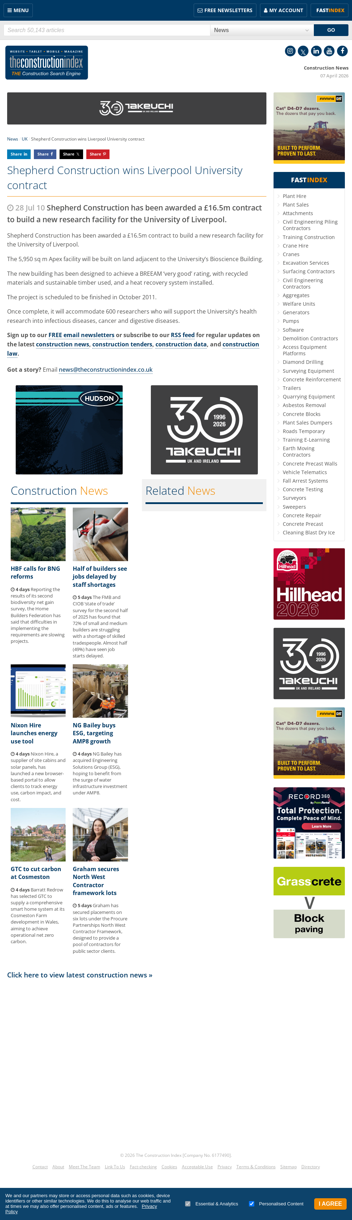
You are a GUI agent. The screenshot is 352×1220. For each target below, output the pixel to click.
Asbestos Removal (304, 405)
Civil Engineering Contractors (303, 283)
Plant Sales (296, 204)
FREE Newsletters (228, 10)
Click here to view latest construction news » (80, 974)
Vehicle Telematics (305, 472)
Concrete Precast (303, 523)
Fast (330, 10)
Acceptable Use (197, 1167)
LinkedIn (316, 51)
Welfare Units (299, 303)
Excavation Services (306, 262)
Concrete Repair (302, 515)
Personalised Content (276, 1203)
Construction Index (46, 63)
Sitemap (288, 1167)
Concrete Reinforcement (312, 379)
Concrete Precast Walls (310, 463)
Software (293, 329)
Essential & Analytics (211, 1203)
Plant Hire (294, 196)
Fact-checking (143, 1167)
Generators (296, 312)
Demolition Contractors (310, 338)
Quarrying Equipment (309, 396)
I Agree (330, 1204)
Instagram (290, 51)
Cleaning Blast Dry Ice (309, 532)
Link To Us (115, 1167)
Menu (21, 10)
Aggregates (296, 295)
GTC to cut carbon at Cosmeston (36, 873)
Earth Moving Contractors (299, 451)
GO (331, 30)
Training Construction (309, 237)
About (58, 1167)
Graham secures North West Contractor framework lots (96, 881)
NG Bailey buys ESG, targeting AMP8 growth (94, 733)
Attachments (298, 213)
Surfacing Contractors (309, 271)
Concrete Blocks (302, 414)
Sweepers (294, 506)
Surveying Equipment (308, 370)
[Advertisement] (136, 1062)
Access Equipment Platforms (305, 350)
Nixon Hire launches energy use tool (34, 733)
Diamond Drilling (303, 362)
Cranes (291, 254)
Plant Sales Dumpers (307, 422)
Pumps (291, 320)
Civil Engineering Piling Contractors (310, 225)
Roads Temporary (304, 431)
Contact (40, 1167)
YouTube (329, 51)
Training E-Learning (306, 439)
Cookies (169, 1167)
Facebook (342, 51)
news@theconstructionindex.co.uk (106, 369)
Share (16, 154)
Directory (310, 1167)
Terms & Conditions (256, 1167)
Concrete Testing (303, 489)
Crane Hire (295, 245)
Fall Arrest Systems (305, 480)
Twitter (303, 51)
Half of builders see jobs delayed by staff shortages (100, 577)
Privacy (225, 1167)
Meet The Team (84, 1167)
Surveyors (294, 497)
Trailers (292, 388)
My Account (286, 10)
